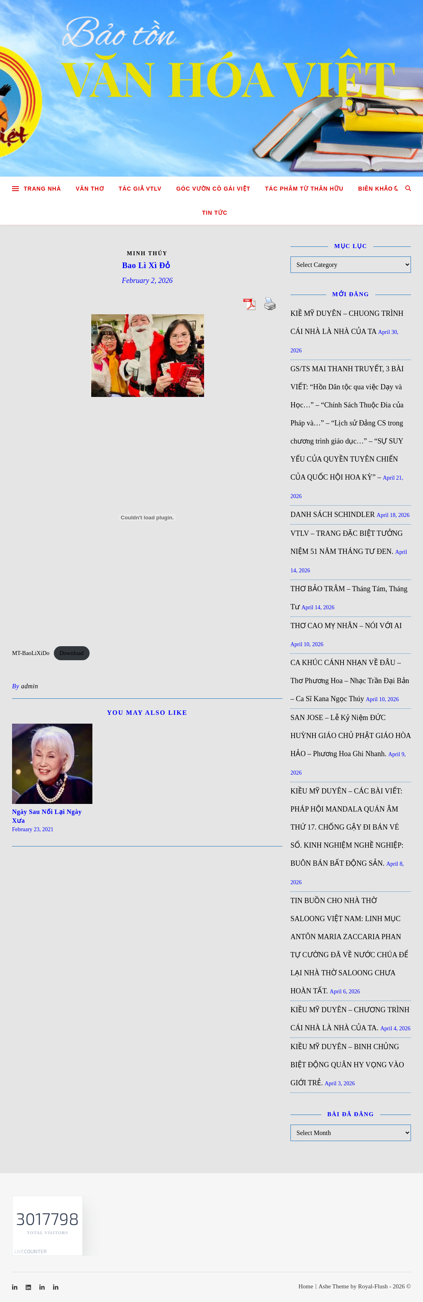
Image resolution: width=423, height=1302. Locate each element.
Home (305, 1286)
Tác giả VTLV (140, 188)
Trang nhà (42, 188)
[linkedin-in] (15, 1287)
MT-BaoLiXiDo (30, 653)
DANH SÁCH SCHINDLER (332, 515)
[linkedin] (29, 1287)
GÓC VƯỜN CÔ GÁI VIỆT (213, 188)
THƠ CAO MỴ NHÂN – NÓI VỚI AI (346, 626)
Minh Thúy (147, 253)
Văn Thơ (90, 188)
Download (71, 653)
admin (29, 686)
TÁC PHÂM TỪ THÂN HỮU (304, 188)
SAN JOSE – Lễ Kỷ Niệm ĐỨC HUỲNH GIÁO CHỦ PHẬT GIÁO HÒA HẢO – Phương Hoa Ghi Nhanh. (350, 736)
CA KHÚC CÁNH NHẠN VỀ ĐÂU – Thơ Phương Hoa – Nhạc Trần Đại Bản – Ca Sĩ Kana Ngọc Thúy (349, 681)
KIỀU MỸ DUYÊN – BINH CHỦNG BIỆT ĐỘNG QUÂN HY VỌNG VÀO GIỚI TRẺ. (347, 1065)
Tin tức (214, 213)
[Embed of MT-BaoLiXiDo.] (147, 517)
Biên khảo (375, 188)
